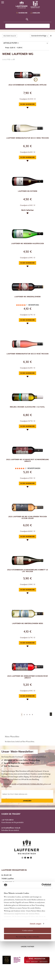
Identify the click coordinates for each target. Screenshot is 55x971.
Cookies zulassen (27, 930)
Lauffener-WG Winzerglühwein (27, 297)
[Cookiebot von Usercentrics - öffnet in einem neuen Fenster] (41, 885)
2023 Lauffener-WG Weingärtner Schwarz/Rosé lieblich (27, 677)
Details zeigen (35, 923)
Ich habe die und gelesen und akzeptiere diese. (26, 785)
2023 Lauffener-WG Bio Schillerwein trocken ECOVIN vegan (27, 517)
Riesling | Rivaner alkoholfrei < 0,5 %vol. (27, 407)
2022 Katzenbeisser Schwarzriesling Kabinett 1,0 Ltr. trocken (27, 570)
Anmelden (27, 801)
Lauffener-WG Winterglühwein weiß (27, 623)
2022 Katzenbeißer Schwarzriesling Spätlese (27, 85)
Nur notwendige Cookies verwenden (27, 937)
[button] (28, 107)
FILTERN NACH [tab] (9, 36)
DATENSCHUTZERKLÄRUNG (31, 784)
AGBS (14, 784)
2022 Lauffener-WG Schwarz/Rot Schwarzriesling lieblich (27, 460)
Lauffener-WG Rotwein (27, 191)
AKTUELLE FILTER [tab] (10, 43)
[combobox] (27, 26)
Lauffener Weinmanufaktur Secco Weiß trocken (27, 138)
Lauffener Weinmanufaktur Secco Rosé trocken (27, 354)
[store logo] (27, 4)
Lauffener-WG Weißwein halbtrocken (27, 243)
